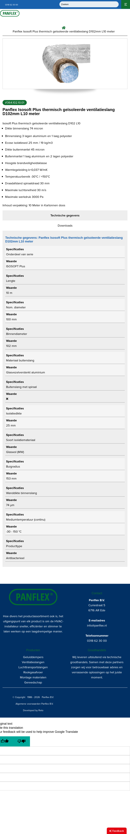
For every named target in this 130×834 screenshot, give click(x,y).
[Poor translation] (21, 741)
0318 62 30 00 (97, 641)
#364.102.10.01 (14, 102)
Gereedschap (33, 682)
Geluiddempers (33, 657)
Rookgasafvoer (33, 672)
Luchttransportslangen (33, 667)
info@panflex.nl (97, 625)
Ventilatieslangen (33, 662)
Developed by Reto (33, 710)
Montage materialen (33, 677)
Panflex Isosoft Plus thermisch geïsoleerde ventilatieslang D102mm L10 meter (64, 31)
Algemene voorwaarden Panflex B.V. (34, 704)
